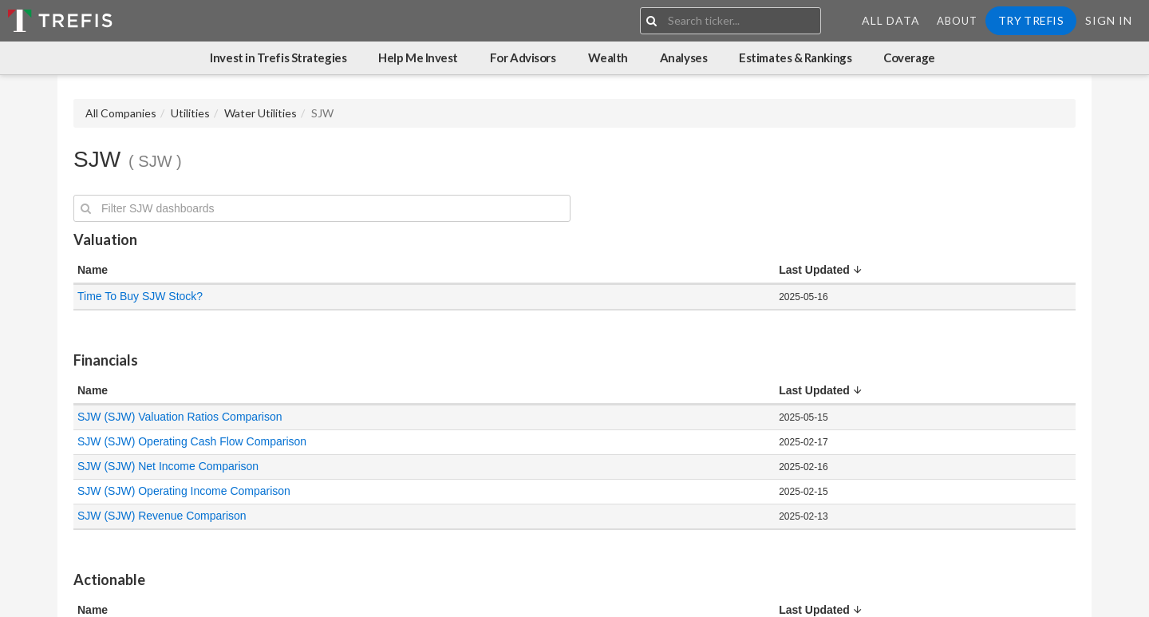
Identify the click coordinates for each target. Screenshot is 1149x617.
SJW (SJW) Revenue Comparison (162, 515)
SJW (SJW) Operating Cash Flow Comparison (191, 441)
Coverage (908, 57)
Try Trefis (1031, 20)
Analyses (683, 57)
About (957, 20)
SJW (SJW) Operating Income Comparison (183, 491)
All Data (891, 20)
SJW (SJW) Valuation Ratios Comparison (179, 416)
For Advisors (523, 57)
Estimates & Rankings (795, 57)
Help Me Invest (418, 57)
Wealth (608, 57)
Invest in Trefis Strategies (278, 57)
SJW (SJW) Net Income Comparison (168, 466)
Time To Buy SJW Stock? (140, 296)
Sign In (1108, 20)
